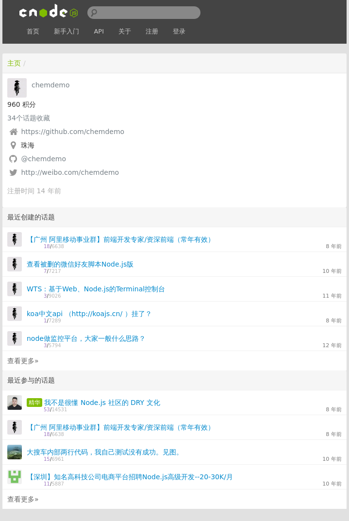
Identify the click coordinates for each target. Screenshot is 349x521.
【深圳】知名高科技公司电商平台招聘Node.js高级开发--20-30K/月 (130, 477)
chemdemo (51, 85)
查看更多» (23, 361)
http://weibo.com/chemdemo (70, 172)
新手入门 (66, 31)
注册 (152, 31)
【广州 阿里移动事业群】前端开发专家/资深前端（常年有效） (121, 239)
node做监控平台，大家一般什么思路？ (86, 338)
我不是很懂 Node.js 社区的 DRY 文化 (102, 402)
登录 (179, 31)
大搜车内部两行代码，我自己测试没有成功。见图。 (105, 452)
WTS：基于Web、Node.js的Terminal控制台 (96, 289)
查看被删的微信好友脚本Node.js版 (80, 264)
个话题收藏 (28, 118)
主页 (14, 63)
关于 (124, 31)
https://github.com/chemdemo (72, 131)
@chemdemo (43, 159)
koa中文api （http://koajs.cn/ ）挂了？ (89, 314)
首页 (33, 31)
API (99, 31)
